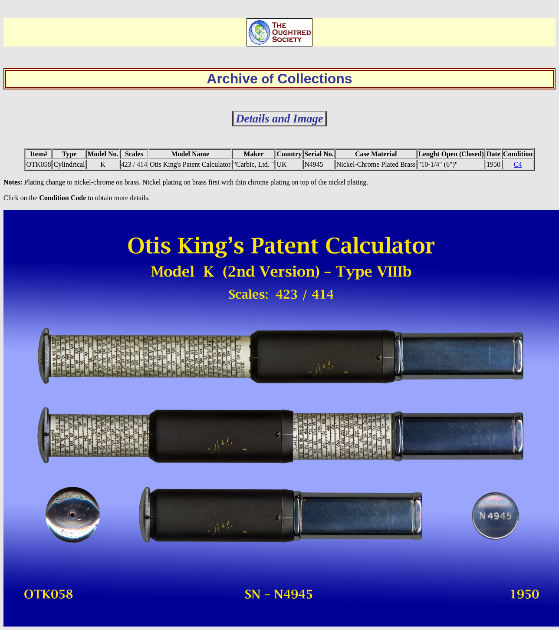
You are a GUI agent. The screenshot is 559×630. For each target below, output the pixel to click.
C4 (518, 164)
